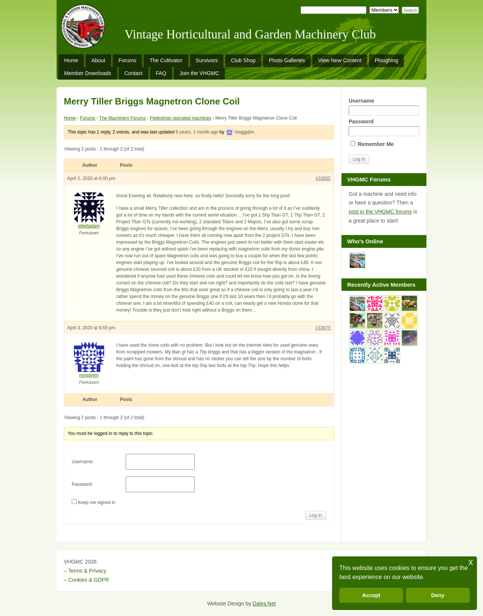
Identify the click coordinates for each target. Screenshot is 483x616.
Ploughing (386, 60)
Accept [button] (371, 595)
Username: (83, 461)
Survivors (207, 60)
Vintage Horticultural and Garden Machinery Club (250, 34)
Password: (82, 484)
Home (71, 60)
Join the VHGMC (199, 73)
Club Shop (243, 60)
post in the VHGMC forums (380, 212)
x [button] (470, 561)
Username (384, 106)
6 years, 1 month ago (197, 132)
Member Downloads (87, 73)
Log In (315, 515)
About (98, 60)
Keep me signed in (96, 502)
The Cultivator (165, 60)
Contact (134, 73)
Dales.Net (263, 604)
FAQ (161, 73)
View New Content (339, 60)
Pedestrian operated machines (180, 118)
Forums (127, 60)
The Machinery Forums (122, 118)
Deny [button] (438, 595)
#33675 (323, 327)
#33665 (323, 178)
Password (384, 127)
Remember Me (372, 144)
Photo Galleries (287, 60)
